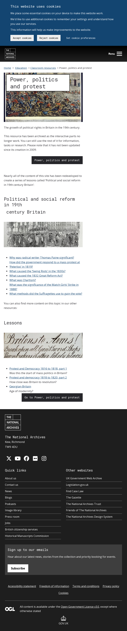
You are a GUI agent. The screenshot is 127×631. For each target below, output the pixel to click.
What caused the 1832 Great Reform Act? (36, 275)
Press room (12, 516)
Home (7, 67)
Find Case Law (74, 491)
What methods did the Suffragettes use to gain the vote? (45, 293)
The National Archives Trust (83, 504)
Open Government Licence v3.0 (80, 606)
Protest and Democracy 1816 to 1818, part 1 (38, 368)
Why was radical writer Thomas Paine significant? (41, 257)
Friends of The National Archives (86, 510)
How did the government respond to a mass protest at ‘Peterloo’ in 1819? (44, 264)
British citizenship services (21, 529)
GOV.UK (63, 620)
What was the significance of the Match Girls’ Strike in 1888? (44, 287)
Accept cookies (22, 38)
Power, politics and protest (57, 160)
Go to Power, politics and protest (52, 397)
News (8, 491)
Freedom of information (54, 586)
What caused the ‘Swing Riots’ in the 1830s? (37, 271)
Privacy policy (111, 586)
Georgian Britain (20, 386)
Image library (13, 510)
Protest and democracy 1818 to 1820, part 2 (38, 377)
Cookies (63, 593)
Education (21, 67)
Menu (115, 53)
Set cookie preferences (80, 38)
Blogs (8, 497)
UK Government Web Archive (84, 478)
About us (10, 478)
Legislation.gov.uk (77, 485)
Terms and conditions (85, 586)
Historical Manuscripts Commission (27, 536)
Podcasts (10, 504)
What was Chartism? (22, 280)
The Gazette (73, 497)
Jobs (7, 523)
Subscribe (18, 568)
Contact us (11, 485)
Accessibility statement (22, 586)
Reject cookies (49, 38)
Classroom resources (43, 67)
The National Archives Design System (89, 516)
